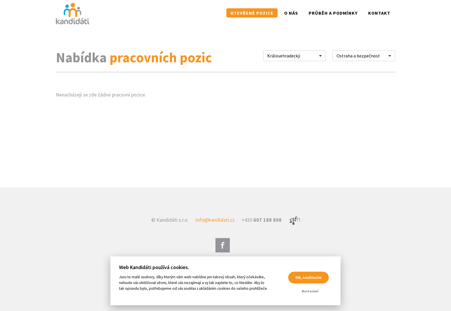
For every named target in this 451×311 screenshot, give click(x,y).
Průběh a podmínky (333, 13)
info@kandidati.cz (215, 220)
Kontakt (379, 13)
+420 (262, 220)
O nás (291, 13)
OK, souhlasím (308, 277)
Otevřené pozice (252, 13)
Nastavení (310, 291)
